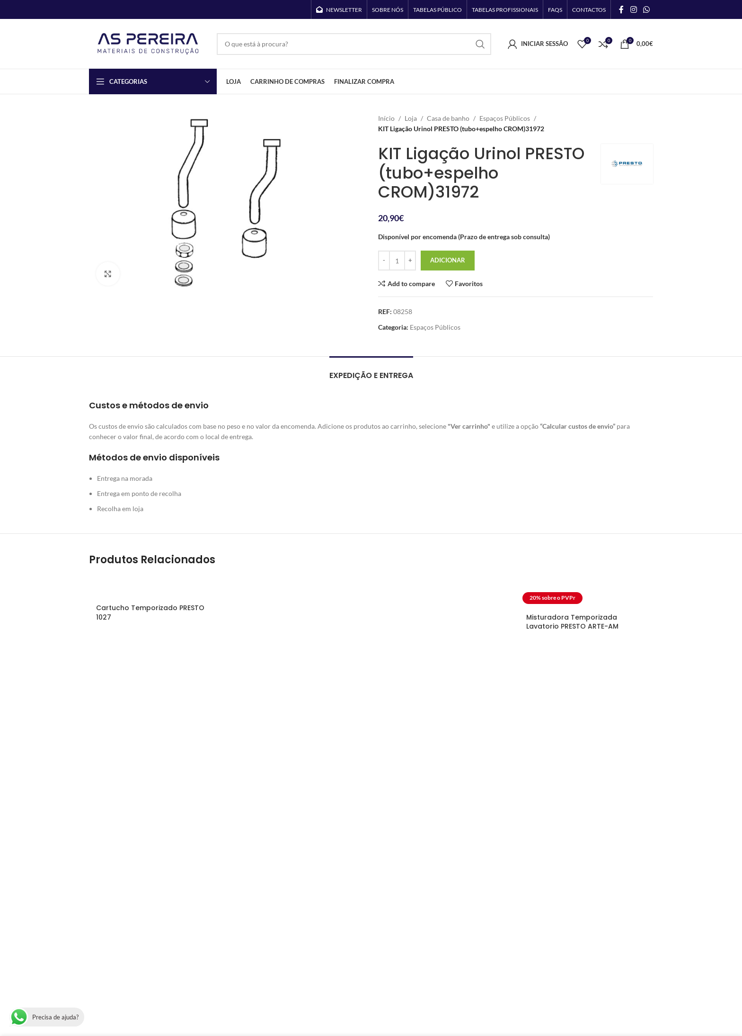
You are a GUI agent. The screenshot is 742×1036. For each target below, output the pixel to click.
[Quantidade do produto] (397, 260)
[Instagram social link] (633, 9)
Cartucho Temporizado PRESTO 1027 (150, 612)
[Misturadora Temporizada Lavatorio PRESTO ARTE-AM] (586, 592)
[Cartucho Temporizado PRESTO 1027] (156, 587)
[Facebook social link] (621, 9)
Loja (411, 118)
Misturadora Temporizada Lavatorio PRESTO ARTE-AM (572, 622)
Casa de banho (448, 118)
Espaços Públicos (504, 118)
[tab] (371, 370)
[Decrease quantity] (384, 260)
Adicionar (447, 260)
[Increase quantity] (410, 260)
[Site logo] (148, 43)
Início (386, 118)
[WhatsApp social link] (646, 9)
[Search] (354, 44)
